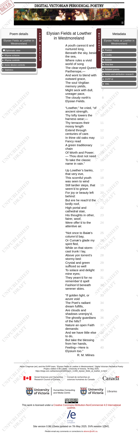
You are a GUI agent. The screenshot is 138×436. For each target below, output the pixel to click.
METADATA (99, 42)
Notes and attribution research (119, 74)
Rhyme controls (12, 60)
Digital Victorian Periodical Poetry (69, 6)
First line (109, 64)
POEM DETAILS (40, 46)
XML (107, 84)
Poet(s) (108, 50)
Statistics (9, 70)
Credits (108, 55)
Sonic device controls (15, 65)
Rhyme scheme (12, 55)
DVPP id (109, 79)
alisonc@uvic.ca (90, 431)
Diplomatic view (12, 50)
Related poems (112, 69)
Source (108, 60)
